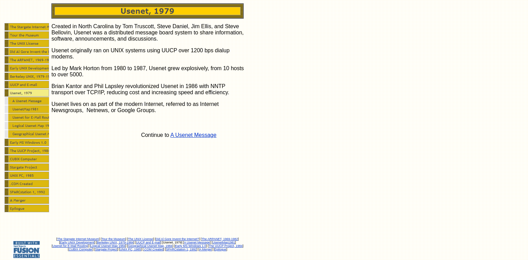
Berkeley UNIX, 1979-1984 (115, 242)
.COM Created (153, 249)
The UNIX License (140, 239)
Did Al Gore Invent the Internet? (177, 239)
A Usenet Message (193, 135)
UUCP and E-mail (148, 242)
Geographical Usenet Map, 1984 (150, 246)
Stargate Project (106, 249)
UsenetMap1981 (223, 242)
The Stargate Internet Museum (78, 239)
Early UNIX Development (77, 242)
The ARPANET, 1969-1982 (219, 239)
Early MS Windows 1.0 (190, 246)
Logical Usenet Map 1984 (107, 246)
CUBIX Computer (81, 249)
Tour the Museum (114, 239)
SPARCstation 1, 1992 (181, 249)
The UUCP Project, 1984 (226, 246)
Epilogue (220, 249)
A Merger (205, 249)
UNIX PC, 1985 (130, 249)
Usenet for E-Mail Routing (70, 246)
